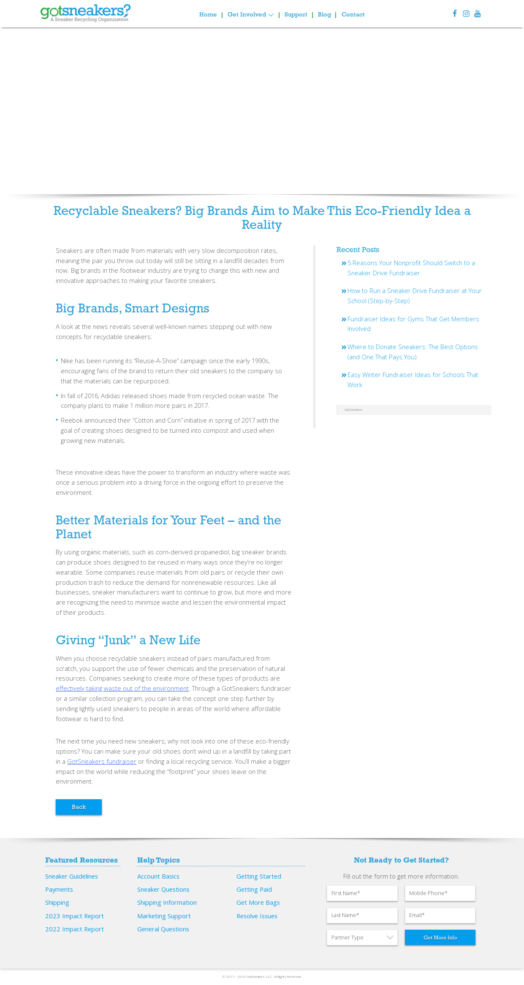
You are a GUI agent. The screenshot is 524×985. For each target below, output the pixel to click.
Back (79, 807)
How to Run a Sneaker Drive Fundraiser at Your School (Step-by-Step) (415, 295)
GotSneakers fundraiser (101, 761)
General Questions (163, 929)
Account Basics (158, 876)
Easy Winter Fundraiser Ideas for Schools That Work (413, 379)
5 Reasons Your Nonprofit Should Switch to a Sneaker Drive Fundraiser (411, 267)
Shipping (57, 902)
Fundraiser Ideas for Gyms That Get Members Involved (413, 324)
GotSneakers (353, 409)
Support (296, 14)
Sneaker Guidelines (71, 876)
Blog (324, 14)
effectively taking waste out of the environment (122, 688)
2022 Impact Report (74, 929)
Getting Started (258, 876)
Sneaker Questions (163, 889)
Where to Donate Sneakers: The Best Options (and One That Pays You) (413, 351)
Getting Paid (254, 889)
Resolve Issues (256, 916)
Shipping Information (167, 902)
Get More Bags (258, 902)
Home (208, 14)
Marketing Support (164, 916)
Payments (59, 889)
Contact (353, 14)
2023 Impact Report (74, 916)
